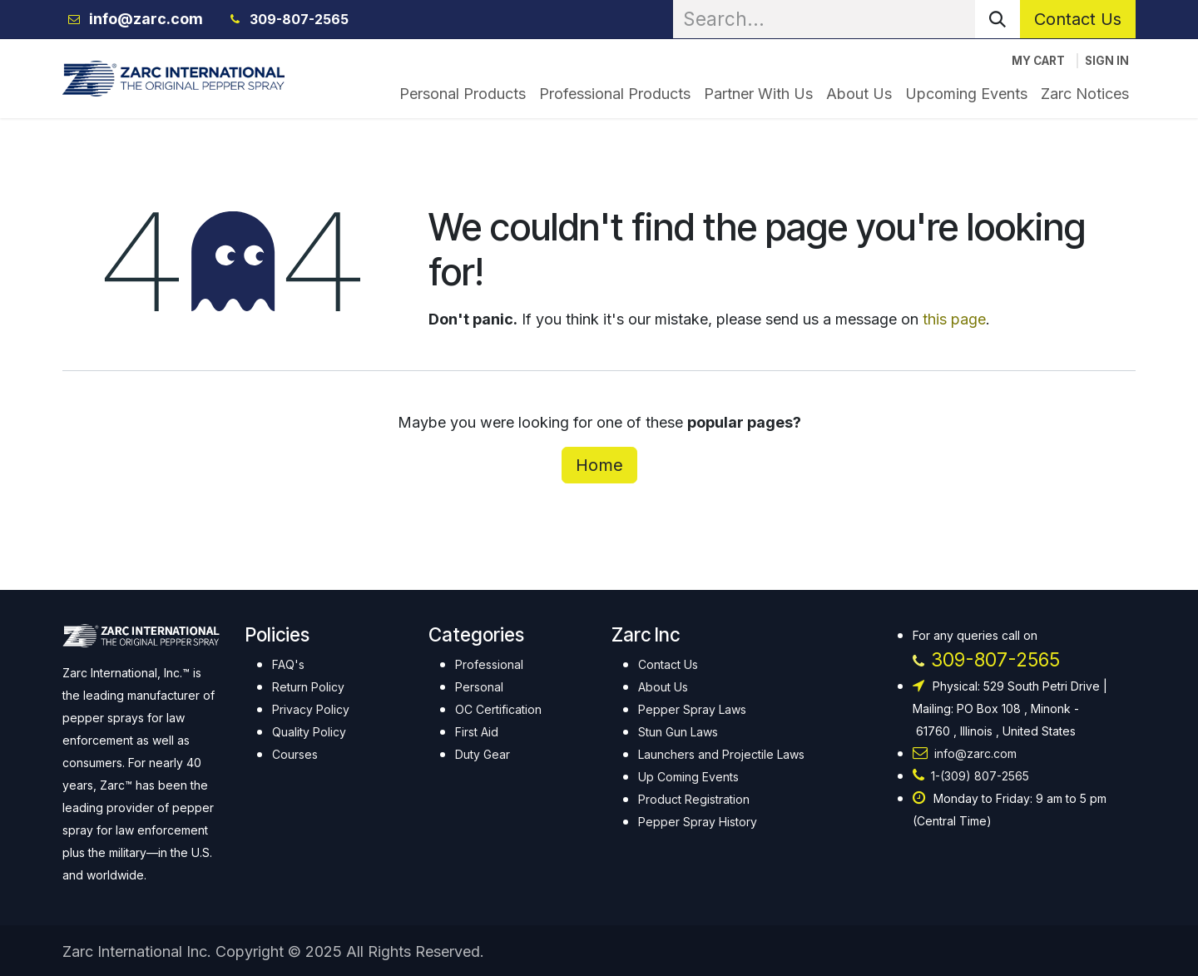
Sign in (1107, 60)
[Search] (997, 19)
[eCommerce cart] (1038, 61)
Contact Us (1077, 19)
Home (599, 465)
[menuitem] (462, 93)
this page (954, 319)
